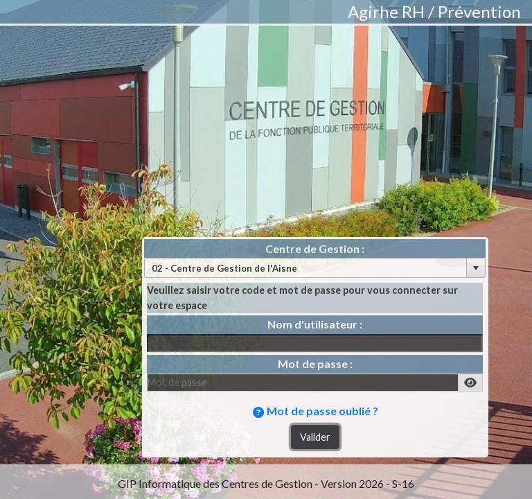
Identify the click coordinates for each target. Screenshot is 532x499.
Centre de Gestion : (314, 248)
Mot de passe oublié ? (322, 410)
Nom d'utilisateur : (314, 324)
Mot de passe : (315, 363)
